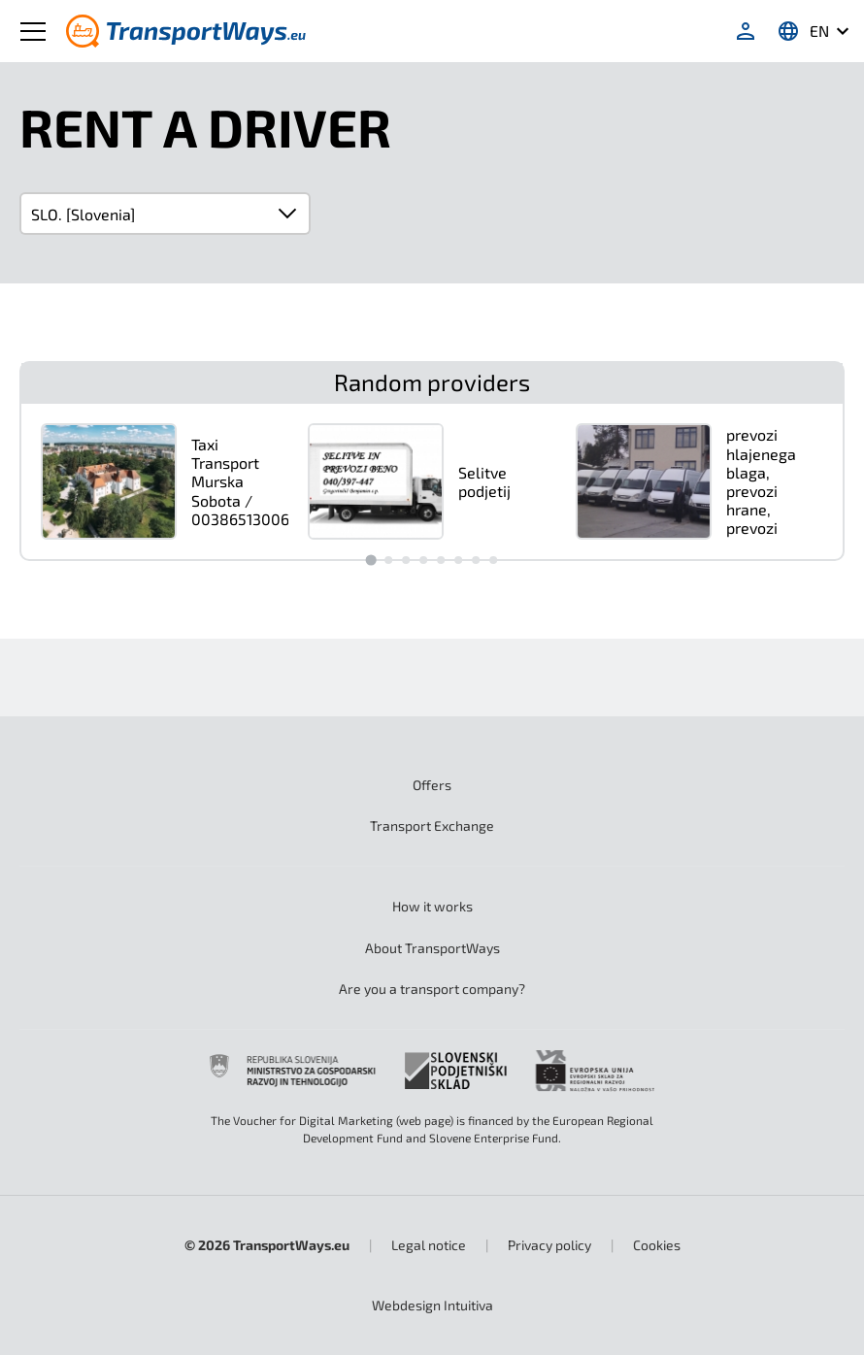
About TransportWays (432, 948)
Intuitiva (432, 1305)
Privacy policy (549, 1245)
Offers (432, 785)
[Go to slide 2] (388, 560)
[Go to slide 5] (441, 560)
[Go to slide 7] (476, 560)
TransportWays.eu (291, 1245)
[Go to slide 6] (458, 560)
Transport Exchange (432, 825)
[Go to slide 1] (370, 559)
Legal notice (428, 1245)
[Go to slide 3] (406, 560)
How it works (432, 906)
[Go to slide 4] (423, 560)
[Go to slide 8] (493, 560)
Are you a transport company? (432, 988)
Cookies (657, 1245)
